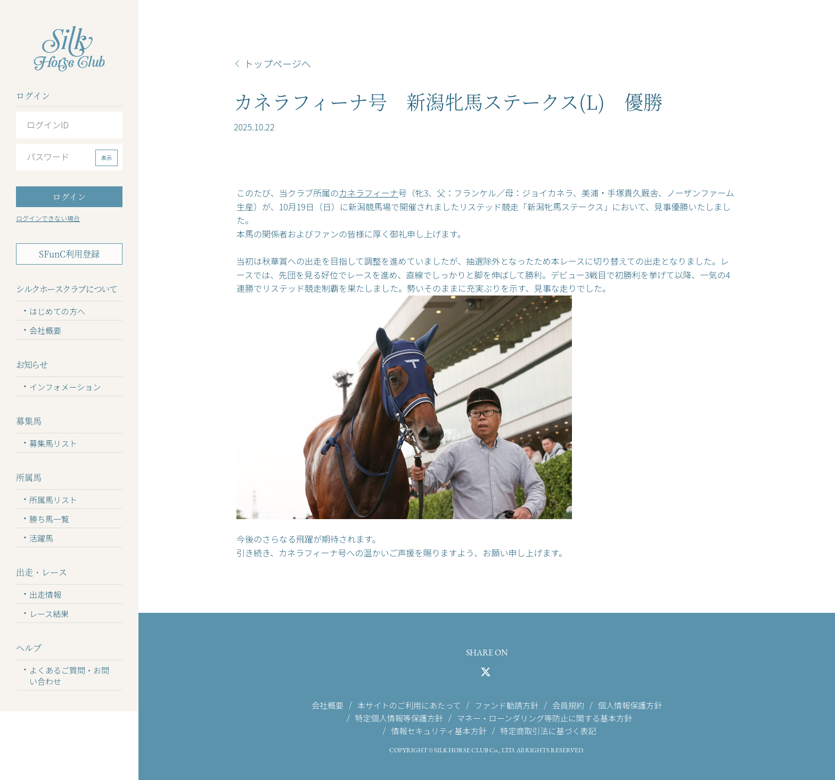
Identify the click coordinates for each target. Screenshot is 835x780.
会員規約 (568, 704)
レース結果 (49, 613)
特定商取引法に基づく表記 (548, 730)
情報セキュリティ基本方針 (438, 730)
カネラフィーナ (368, 192)
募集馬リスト (53, 443)
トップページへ (277, 63)
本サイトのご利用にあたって (409, 704)
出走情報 (45, 594)
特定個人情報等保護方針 (399, 717)
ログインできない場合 (48, 218)
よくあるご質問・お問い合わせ (69, 675)
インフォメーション (65, 386)
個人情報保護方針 (630, 704)
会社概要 (45, 330)
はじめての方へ (57, 311)
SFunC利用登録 (69, 254)
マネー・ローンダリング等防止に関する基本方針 (544, 717)
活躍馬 (41, 538)
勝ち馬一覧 (49, 518)
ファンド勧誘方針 (506, 704)
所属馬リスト (53, 499)
